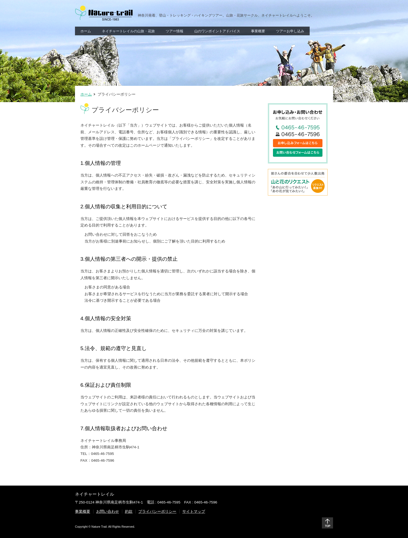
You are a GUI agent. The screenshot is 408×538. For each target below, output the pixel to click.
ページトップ (327, 522)
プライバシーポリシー (157, 511)
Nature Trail (104, 13)
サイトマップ (193, 511)
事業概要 (82, 511)
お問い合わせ (107, 511)
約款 (129, 511)
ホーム (86, 94)
